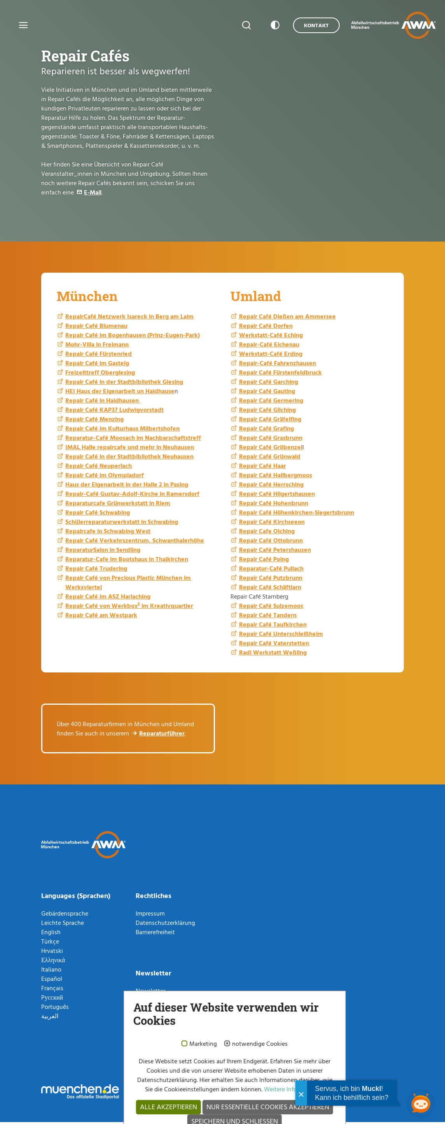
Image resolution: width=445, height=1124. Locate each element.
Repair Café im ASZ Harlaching (107, 598)
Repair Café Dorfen (266, 327)
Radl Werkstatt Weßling (273, 654)
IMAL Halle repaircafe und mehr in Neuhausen (129, 448)
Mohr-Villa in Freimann (97, 346)
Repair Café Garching (268, 383)
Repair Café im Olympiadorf (104, 476)
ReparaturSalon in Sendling (102, 551)
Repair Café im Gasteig (97, 364)
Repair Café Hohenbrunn (273, 504)
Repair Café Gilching (267, 411)
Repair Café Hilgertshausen (277, 495)
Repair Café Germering (271, 402)
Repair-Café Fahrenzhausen (277, 364)
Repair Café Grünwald (269, 458)
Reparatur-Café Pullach (271, 570)
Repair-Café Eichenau (269, 346)
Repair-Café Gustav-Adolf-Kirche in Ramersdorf (132, 495)
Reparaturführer (162, 735)
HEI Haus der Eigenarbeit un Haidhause (120, 392)
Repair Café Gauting (267, 392)
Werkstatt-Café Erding (270, 355)
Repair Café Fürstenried (98, 355)
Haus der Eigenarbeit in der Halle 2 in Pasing (126, 486)
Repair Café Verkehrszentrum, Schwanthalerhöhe (134, 542)
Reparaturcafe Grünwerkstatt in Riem (117, 504)
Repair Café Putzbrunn (270, 579)
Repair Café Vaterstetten (274, 645)
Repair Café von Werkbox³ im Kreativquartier (129, 607)
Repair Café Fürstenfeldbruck (280, 374)
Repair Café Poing (264, 561)
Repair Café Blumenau (96, 327)
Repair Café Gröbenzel (270, 448)
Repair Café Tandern (268, 617)
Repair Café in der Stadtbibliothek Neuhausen (129, 458)
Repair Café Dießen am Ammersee (287, 318)
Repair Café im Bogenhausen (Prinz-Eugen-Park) (132, 336)
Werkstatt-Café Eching (271, 336)
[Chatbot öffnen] (420, 1103)
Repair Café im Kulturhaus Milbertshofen (122, 430)
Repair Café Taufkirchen (273, 626)
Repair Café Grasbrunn (270, 439)
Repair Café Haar (262, 467)
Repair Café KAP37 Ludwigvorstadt (114, 411)
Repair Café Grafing (266, 430)
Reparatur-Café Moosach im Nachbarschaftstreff (133, 439)
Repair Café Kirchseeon (272, 523)
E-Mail (92, 192)
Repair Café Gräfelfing (270, 420)
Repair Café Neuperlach (98, 467)
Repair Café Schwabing (97, 514)
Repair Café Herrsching (271, 486)
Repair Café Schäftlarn (270, 589)
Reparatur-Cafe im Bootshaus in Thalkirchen (126, 561)
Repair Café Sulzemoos (271, 607)
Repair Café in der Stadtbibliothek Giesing (124, 383)
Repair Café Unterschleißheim (281, 635)
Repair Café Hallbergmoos (275, 476)
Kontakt (309, 25)
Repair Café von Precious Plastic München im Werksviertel (128, 584)
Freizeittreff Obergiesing (100, 374)
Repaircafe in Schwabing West (107, 532)
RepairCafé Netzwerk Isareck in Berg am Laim (129, 318)
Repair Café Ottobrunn (271, 542)
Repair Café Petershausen (275, 551)
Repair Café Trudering (96, 570)
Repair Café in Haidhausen (102, 402)
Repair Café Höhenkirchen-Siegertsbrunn (296, 514)
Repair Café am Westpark (101, 617)
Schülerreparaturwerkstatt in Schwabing (121, 523)
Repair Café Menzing (94, 420)
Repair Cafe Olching (267, 532)
